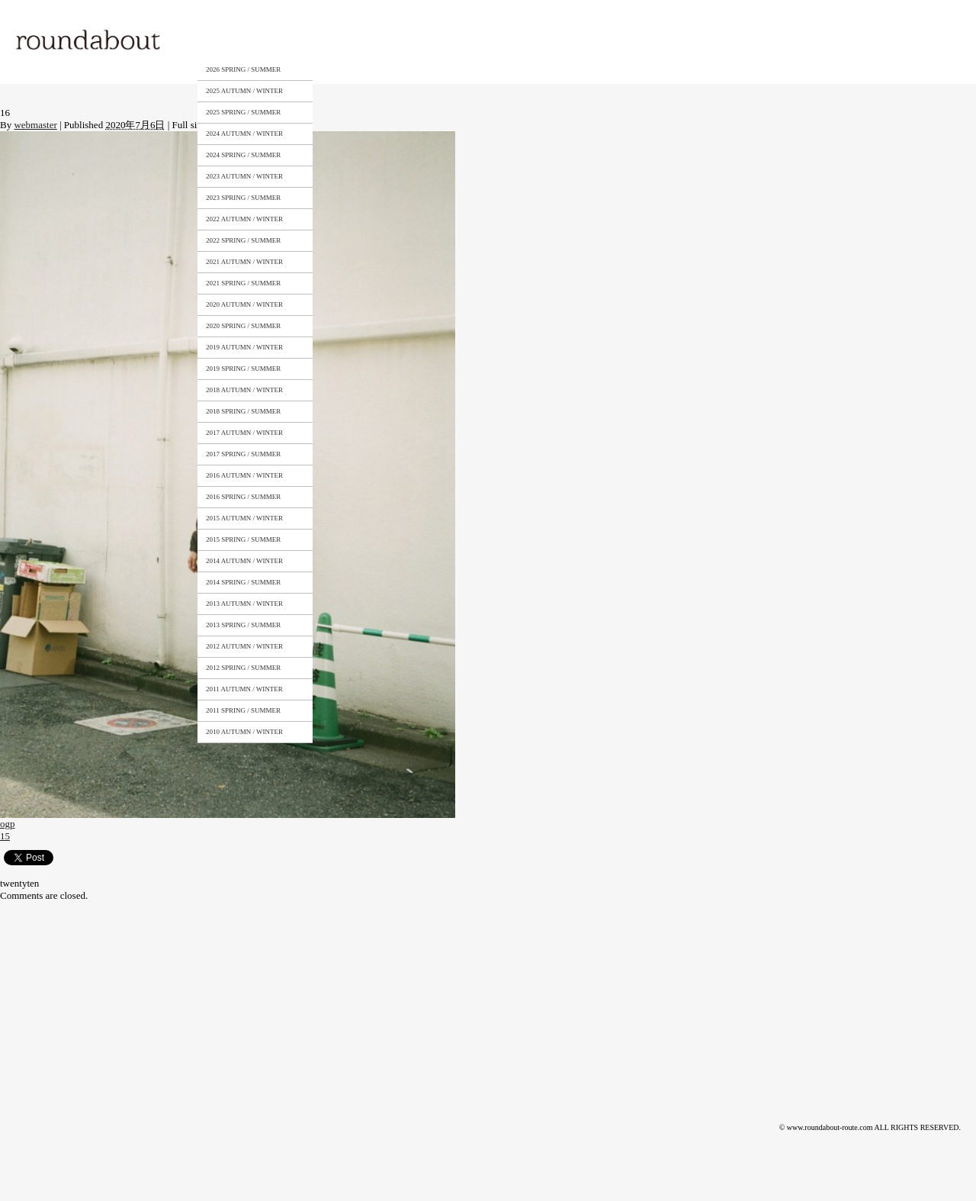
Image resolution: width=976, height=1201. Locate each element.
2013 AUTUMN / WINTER (244, 603)
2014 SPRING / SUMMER (243, 582)
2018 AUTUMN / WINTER (244, 390)
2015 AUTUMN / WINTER (244, 518)
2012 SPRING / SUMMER (243, 667)
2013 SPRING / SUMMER (243, 625)
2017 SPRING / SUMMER (243, 454)
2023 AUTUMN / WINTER (244, 176)
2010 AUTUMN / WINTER (244, 732)
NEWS (531, 40)
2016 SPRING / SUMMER (243, 497)
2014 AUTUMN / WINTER (244, 561)
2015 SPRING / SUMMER (243, 539)
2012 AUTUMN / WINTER (244, 646)
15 (5, 836)
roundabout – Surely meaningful (89, 41)
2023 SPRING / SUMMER (243, 197)
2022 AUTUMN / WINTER (244, 219)
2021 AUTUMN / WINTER (244, 262)
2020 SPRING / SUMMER (243, 326)
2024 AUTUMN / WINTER (244, 133)
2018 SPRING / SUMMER (243, 411)
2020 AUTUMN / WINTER (244, 304)
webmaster (35, 124)
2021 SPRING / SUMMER (243, 283)
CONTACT (464, 40)
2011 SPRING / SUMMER (243, 710)
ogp (7, 823)
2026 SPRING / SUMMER (243, 69)
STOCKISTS (391, 40)
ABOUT (323, 40)
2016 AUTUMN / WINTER (244, 475)
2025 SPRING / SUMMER (243, 112)
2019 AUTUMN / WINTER (244, 347)
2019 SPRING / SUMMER (243, 368)
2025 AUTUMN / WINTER (244, 91)
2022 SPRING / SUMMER (243, 240)
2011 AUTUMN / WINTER (244, 689)
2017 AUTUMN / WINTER (244, 432)
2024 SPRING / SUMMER (243, 155)
